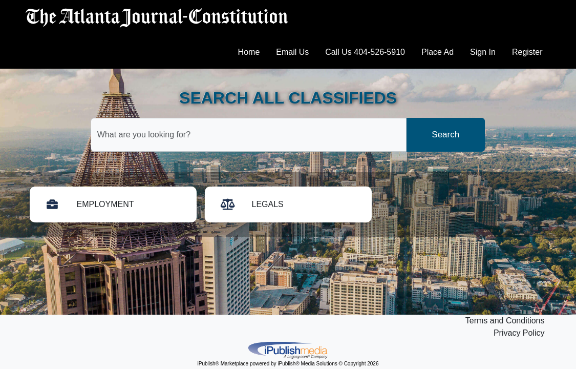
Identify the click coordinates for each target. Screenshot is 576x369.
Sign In (483, 52)
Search (445, 134)
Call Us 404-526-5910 (365, 52)
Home (249, 52)
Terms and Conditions (505, 320)
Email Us (292, 52)
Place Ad (437, 52)
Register (527, 52)
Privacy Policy (519, 333)
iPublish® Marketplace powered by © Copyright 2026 (288, 349)
